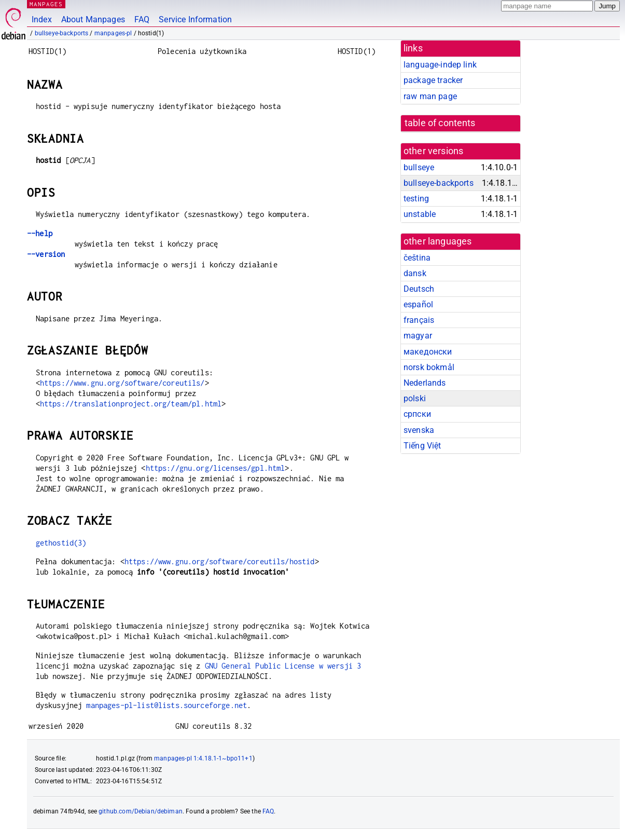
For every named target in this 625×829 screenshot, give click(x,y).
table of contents (440, 123)
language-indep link (440, 65)
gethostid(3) (61, 542)
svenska (419, 430)
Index (42, 19)
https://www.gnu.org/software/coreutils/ (122, 382)
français (419, 320)
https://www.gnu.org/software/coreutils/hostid (219, 561)
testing (416, 198)
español (418, 304)
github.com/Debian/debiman (141, 811)
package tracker (433, 80)
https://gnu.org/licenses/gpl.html (215, 468)
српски (417, 414)
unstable (420, 214)
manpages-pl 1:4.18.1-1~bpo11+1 (203, 758)
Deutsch (419, 289)
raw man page (430, 96)
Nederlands (425, 383)
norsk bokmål (429, 367)
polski (415, 398)
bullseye (419, 167)
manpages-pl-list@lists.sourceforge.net (166, 705)
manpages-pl (113, 33)
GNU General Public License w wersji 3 (283, 665)
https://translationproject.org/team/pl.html (130, 403)
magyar (418, 336)
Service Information (195, 19)
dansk (415, 273)
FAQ (141, 19)
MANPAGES (46, 4)
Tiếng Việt (422, 446)
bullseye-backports (62, 33)
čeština (417, 258)
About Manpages (93, 19)
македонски (428, 352)
